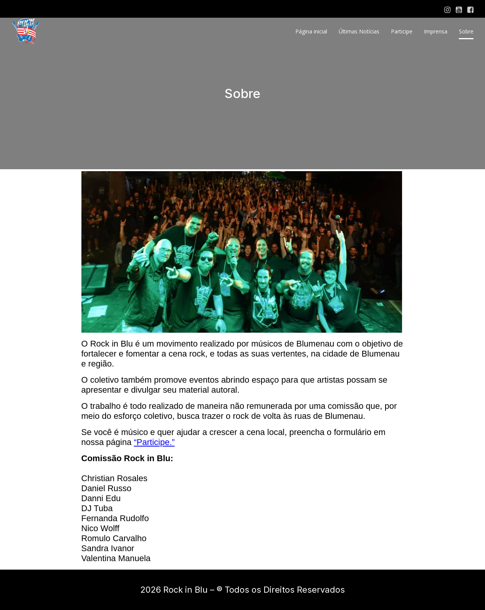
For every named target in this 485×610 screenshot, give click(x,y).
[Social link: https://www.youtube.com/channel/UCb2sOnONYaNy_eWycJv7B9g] (459, 10)
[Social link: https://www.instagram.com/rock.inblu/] (447, 10)
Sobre (466, 31)
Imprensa (435, 31)
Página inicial (311, 31)
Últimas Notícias (359, 31)
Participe (401, 31)
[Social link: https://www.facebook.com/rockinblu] (470, 10)
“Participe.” (154, 442)
